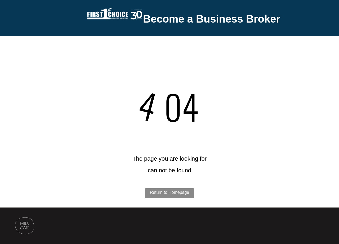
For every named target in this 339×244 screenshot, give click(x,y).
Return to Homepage (169, 192)
